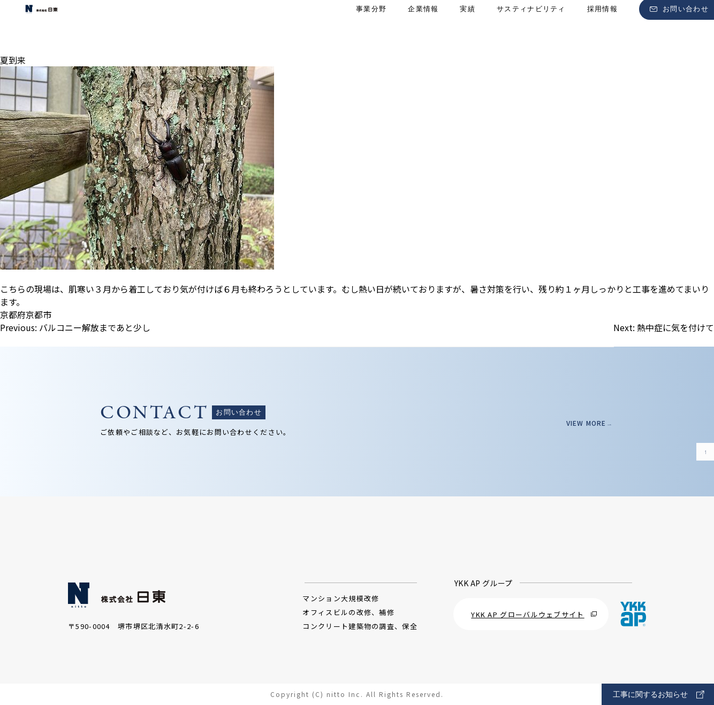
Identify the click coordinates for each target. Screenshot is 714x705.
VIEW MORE (582, 422)
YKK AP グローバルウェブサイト (534, 614)
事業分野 (371, 27)
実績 (467, 27)
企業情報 (423, 27)
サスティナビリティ (531, 27)
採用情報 (602, 27)
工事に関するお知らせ (658, 695)
